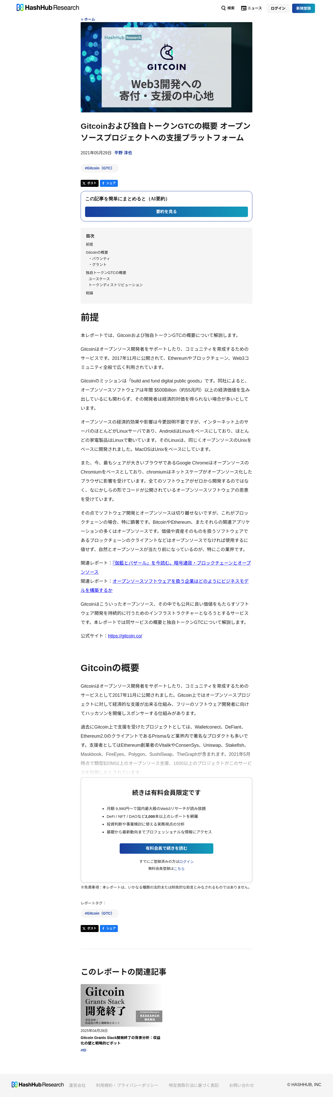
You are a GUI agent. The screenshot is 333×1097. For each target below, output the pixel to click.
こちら (179, 869)
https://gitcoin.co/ (125, 636)
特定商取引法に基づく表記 (194, 1085)
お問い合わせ (241, 1085)
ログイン (186, 862)
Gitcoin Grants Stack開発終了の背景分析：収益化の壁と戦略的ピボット (120, 1040)
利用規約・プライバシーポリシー (127, 1085)
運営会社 (77, 1085)
